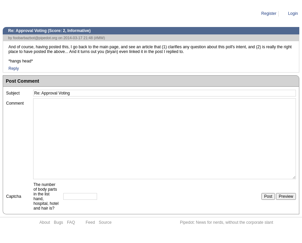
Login (293, 13)
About (45, 222)
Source (105, 222)
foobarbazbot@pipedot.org (35, 38)
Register (269, 13)
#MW (99, 38)
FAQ (71, 222)
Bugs (58, 222)
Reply (13, 68)
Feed (90, 222)
